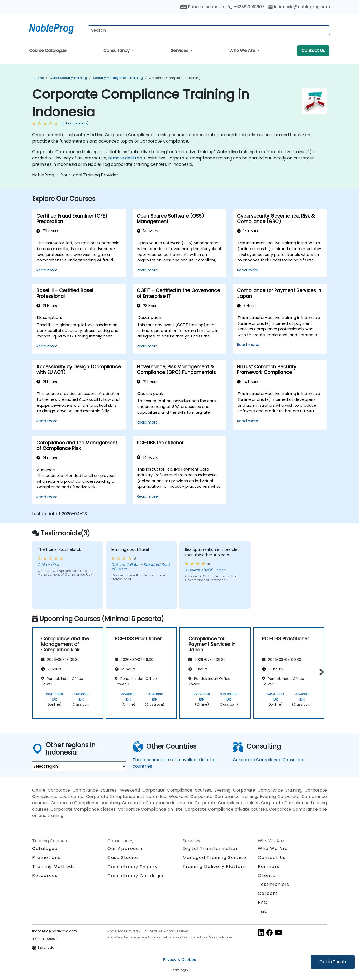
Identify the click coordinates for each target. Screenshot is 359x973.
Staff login (179, 970)
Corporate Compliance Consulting (268, 760)
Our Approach (124, 848)
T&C (263, 911)
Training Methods (53, 866)
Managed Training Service (214, 857)
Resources (45, 875)
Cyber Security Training (68, 78)
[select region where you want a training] (79, 766)
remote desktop (125, 158)
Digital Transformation (211, 848)
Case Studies (123, 857)
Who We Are (242, 51)
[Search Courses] (209, 30)
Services (180, 51)
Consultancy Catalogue (136, 876)
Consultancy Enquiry (132, 866)
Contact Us (313, 51)
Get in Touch (332, 962)
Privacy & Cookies (179, 959)
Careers (268, 893)
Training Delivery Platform (215, 866)
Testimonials (273, 884)
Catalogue (45, 848)
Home (39, 78)
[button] (320, 672)
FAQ (263, 902)
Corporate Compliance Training (175, 78)
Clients (266, 875)
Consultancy (117, 51)
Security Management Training (118, 78)
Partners (269, 866)
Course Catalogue (48, 51)
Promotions (46, 857)
